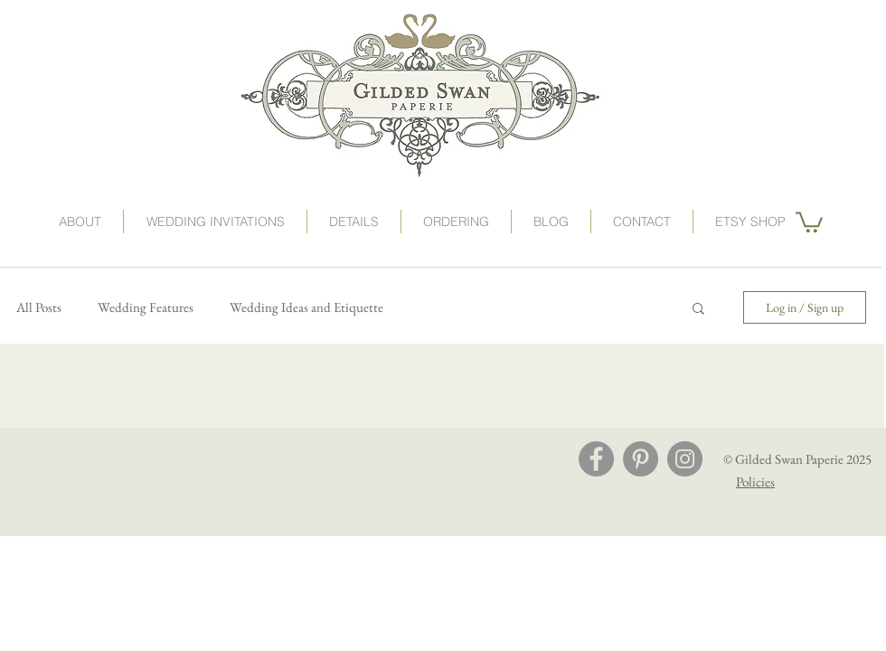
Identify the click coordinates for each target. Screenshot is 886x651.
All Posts (38, 307)
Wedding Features (145, 307)
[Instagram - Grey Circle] (684, 458)
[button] (456, 221)
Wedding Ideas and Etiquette (306, 307)
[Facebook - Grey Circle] (596, 458)
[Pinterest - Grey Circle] (640, 458)
